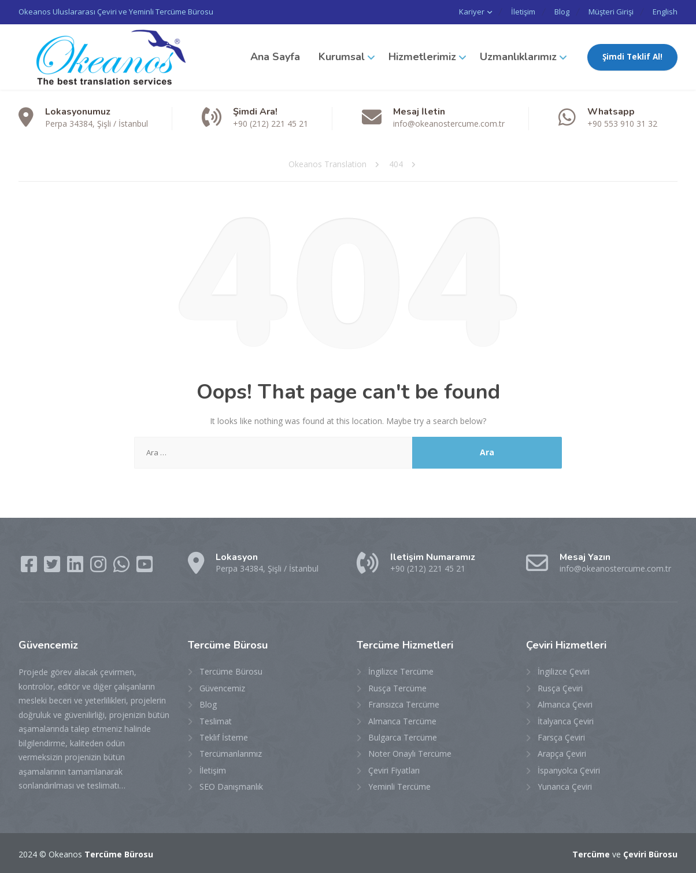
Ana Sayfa (275, 56)
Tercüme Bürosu (230, 670)
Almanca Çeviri (565, 703)
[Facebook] (30, 566)
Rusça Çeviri (560, 687)
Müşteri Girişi (607, 11)
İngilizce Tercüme (401, 670)
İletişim (513, 11)
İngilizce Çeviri (564, 670)
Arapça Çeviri (562, 752)
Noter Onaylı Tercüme (409, 752)
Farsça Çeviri (561, 736)
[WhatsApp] (122, 566)
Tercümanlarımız (230, 752)
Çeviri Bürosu (650, 853)
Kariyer (459, 11)
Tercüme (591, 853)
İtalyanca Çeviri (566, 719)
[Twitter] (53, 566)
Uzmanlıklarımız (518, 56)
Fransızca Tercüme (403, 703)
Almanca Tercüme (402, 719)
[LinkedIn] (76, 566)
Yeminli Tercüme (399, 785)
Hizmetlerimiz (422, 56)
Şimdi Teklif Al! (632, 56)
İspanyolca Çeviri (569, 769)
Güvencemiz (222, 687)
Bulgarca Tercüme (402, 736)
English (665, 11)
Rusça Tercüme (397, 687)
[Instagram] (99, 566)
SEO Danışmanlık (231, 785)
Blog (554, 11)
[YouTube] (144, 566)
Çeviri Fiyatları (394, 769)
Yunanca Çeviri (565, 785)
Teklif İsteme (223, 736)
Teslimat (215, 719)
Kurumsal (342, 56)
